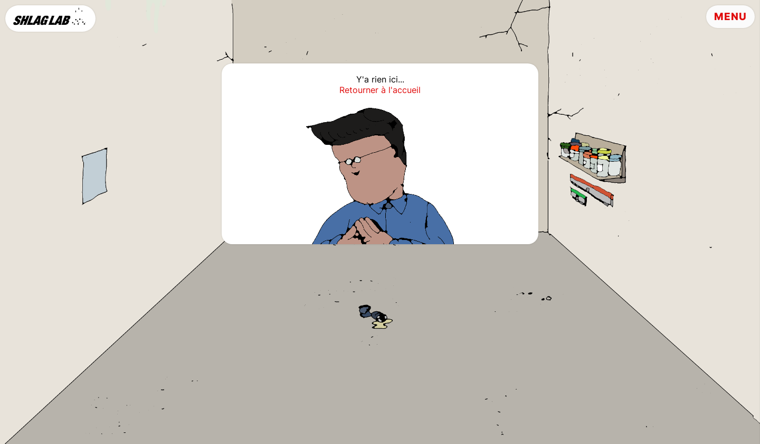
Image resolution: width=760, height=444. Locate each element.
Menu (730, 17)
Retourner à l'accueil (380, 90)
